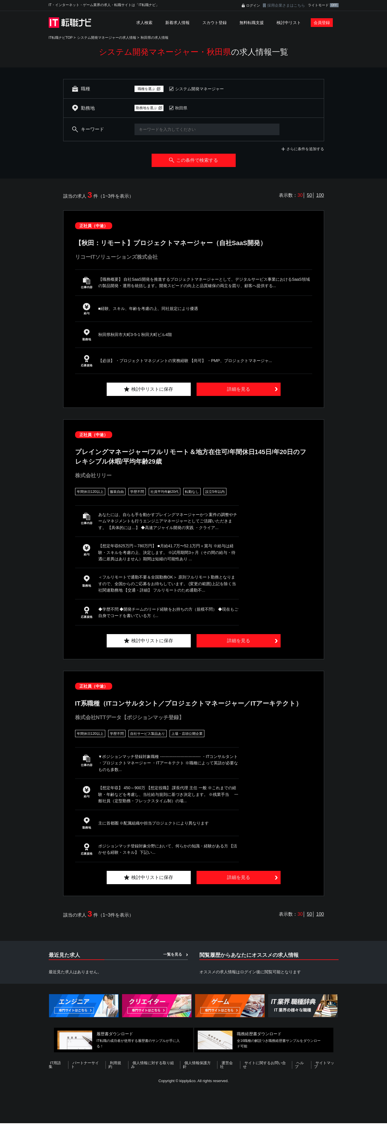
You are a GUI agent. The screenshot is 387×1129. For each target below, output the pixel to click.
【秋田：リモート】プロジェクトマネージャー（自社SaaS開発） (179, 243)
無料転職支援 (251, 22)
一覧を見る (172, 964)
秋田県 (181, 108)
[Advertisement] (193, 1110)
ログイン (253, 5)
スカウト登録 (214, 22)
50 (309, 195)
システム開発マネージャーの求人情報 (106, 38)
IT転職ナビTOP (61, 38)
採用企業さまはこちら (286, 5)
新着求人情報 (177, 22)
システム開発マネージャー (199, 89)
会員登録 (322, 22)
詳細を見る (238, 389)
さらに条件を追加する (305, 149)
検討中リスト (289, 22)
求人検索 (144, 22)
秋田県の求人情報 (154, 38)
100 (320, 195)
